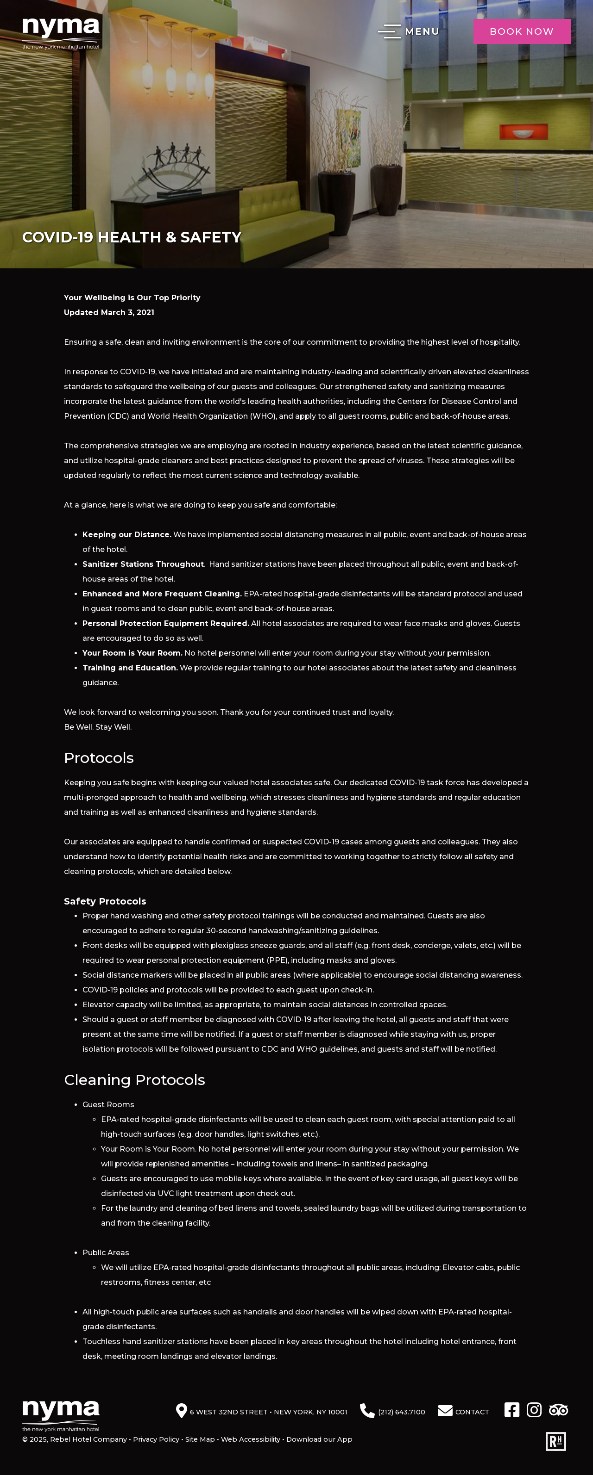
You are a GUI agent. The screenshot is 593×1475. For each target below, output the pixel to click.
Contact (472, 1412)
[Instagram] (534, 1411)
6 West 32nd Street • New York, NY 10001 (268, 1412)
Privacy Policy (156, 1439)
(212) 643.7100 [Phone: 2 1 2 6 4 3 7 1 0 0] (401, 1412)
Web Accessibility (250, 1439)
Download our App (319, 1439)
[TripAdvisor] (558, 1411)
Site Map (200, 1439)
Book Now (522, 31)
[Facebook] (512, 1411)
